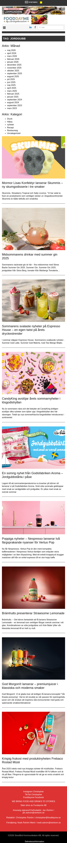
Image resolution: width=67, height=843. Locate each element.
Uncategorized (13, 133)
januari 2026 (12, 62)
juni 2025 (11, 82)
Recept (10, 127)
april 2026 (11, 53)
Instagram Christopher (33, 791)
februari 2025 (13, 94)
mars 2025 (12, 91)
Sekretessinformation (34, 841)
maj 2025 (11, 85)
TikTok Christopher (33, 794)
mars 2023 (12, 108)
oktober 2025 (13, 71)
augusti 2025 (13, 76)
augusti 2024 (13, 102)
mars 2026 (12, 56)
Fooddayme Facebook (33, 797)
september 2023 (14, 105)
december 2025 (14, 65)
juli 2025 (11, 79)
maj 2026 (11, 50)
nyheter (10, 124)
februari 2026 (13, 59)
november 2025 (14, 68)
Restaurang (12, 130)
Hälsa (9, 122)
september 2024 (14, 100)
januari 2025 (12, 97)
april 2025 (11, 88)
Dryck (9, 119)
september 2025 (14, 73)
